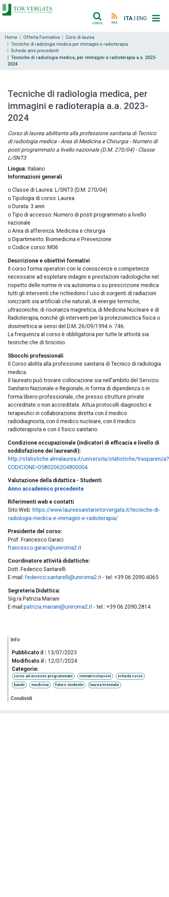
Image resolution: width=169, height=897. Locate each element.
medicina (40, 685)
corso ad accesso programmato (43, 676)
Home (11, 37)
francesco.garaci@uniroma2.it (44, 548)
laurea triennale (104, 685)
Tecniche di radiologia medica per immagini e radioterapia (69, 44)
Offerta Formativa (41, 37)
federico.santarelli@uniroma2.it (63, 577)
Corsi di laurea (80, 37)
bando (19, 685)
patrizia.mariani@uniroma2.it (58, 607)
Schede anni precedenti (35, 50)
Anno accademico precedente (46, 489)
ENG (142, 18)
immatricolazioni (95, 676)
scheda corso (130, 676)
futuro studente (69, 685)
